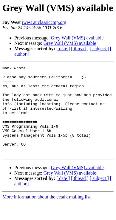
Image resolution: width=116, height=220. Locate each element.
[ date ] (63, 48)
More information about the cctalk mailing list (46, 214)
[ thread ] (80, 48)
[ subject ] (99, 48)
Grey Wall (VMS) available (77, 37)
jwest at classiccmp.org (44, 22)
